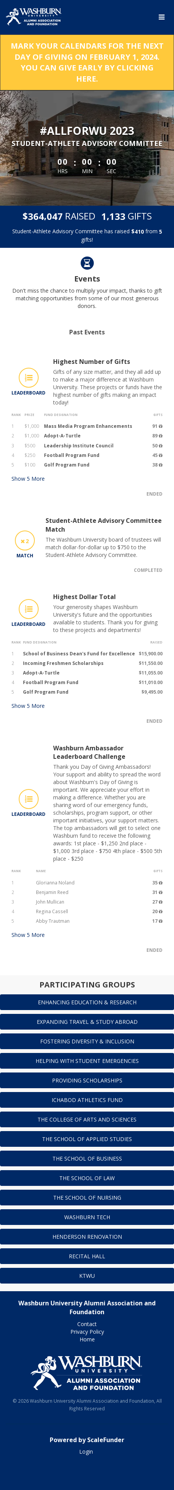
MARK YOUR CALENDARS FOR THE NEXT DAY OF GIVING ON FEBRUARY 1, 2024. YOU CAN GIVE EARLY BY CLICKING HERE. (87, 62)
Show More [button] (28, 478)
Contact (87, 1324)
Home (87, 1339)
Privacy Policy (87, 1331)
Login (86, 1451)
